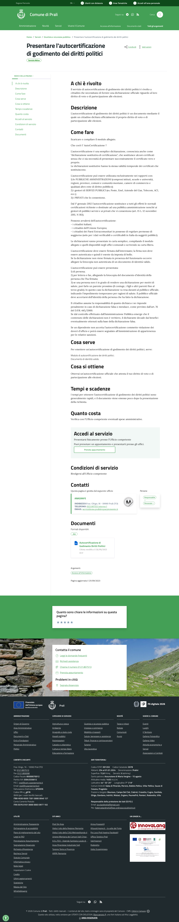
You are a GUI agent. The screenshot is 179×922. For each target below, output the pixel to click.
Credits (17, 874)
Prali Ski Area (58, 824)
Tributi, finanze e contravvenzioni (98, 740)
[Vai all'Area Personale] (146, 3)
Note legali (18, 866)
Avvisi (119, 736)
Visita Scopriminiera (99, 849)
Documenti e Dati (21, 736)
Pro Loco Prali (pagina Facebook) (104, 832)
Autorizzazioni (58, 740)
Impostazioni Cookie (22, 870)
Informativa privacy (22, 861)
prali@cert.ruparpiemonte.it (31, 782)
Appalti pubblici (58, 736)
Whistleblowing (20, 891)
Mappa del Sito (20, 886)
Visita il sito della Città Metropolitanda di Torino (72, 832)
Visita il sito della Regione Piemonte (67, 828)
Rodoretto (95, 845)
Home (29, 37)
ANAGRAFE (80, 498)
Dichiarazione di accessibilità (26, 828)
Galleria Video (149, 740)
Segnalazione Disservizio (24, 845)
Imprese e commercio (93, 727)
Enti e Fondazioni (21, 740)
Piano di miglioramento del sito (27, 832)
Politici (16, 748)
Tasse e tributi (123, 723)
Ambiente (56, 727)
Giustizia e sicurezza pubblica (57, 37)
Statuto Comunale (22, 857)
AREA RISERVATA (87, 917)
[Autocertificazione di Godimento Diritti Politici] (76, 543)
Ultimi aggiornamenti (23, 878)
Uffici (16, 732)
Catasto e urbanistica (61, 744)
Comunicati (122, 732)
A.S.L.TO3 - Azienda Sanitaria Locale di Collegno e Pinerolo (77, 840)
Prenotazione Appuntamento (26, 840)
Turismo (87, 744)
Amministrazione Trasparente (26, 824)
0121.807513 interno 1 (97, 506)
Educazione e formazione (63, 753)
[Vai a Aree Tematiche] (118, 3)
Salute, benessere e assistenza (97, 736)
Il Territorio (147, 732)
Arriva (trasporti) (98, 824)
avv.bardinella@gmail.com (108, 804)
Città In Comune (139, 911)
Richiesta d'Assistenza (23, 849)
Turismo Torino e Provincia (63, 849)
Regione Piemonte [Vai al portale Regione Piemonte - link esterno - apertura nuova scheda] (23, 3)
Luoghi (146, 727)
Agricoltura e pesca (60, 723)
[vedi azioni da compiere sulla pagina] (144, 47)
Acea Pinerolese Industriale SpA (66, 845)
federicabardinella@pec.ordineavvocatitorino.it (115, 807)
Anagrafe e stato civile (62, 732)
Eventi (145, 723)
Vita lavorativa (90, 748)
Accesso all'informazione (110, 26)
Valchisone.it (96, 840)
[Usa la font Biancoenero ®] (92, 3)
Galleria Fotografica (151, 736)
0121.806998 (23, 773)
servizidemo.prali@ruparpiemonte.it (100, 509)
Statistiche (18, 882)
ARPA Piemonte (59, 853)
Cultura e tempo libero (62, 748)
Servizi (38, 37)
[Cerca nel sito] (160, 14)
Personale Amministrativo (25, 744)
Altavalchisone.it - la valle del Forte (106, 828)
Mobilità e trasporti (92, 732)
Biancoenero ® (99, 914)
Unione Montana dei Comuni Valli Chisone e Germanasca (77, 836)
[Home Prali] (37, 14)
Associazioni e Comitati (153, 753)
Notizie (120, 727)
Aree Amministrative (23, 727)
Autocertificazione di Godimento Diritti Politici (92, 544)
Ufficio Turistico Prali (99, 836)
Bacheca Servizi (20, 853)
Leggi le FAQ (19, 836)
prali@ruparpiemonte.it (29, 785)
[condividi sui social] (130, 47)
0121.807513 (23, 770)
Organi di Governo (21, 723)
